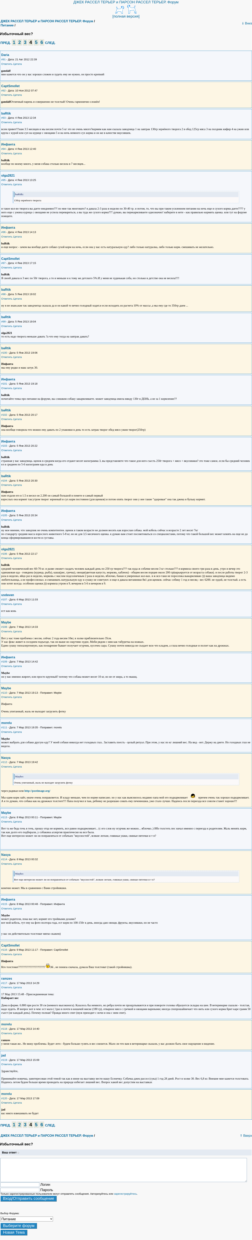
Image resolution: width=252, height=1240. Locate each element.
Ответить (6, 63)
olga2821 (8, 175)
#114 (4, 859)
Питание (7, 25)
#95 (3, 180)
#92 (3, 90)
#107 (4, 599)
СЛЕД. (50, 43)
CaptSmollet (10, 86)
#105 (4, 515)
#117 (4, 983)
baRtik (6, 113)
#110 (4, 692)
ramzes (6, 978)
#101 (4, 383)
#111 (4, 727)
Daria (5, 55)
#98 (3, 294)
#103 (4, 445)
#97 (3, 263)
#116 (4, 949)
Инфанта (8, 144)
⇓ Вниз (247, 23)
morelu (6, 723)
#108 (4, 626)
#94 (3, 148)
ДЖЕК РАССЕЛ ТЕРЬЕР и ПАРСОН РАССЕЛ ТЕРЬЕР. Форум (126, 2)
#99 (3, 321)
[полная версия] (126, 16)
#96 (3, 232)
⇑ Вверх (246, 1135)
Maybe (6, 622)
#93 (3, 117)
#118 (4, 1028)
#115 (4, 904)
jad (3, 1055)
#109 (4, 661)
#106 (4, 553)
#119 (4, 1059)
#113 (4, 817)
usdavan (7, 595)
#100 (4, 352)
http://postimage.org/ (37, 790)
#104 (4, 480)
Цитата (17, 63)
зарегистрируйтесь (125, 1193)
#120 (4, 1098)
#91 (3, 59)
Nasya (5, 757)
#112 (4, 762)
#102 (4, 414)
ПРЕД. (5, 43)
